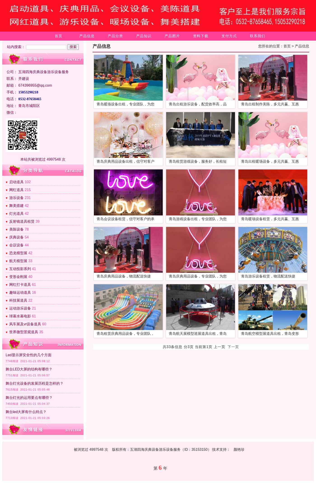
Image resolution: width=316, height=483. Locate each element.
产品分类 (115, 36)
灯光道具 (16, 213)
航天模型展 (18, 261)
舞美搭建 (16, 206)
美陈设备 (16, 229)
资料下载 (200, 36)
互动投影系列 (20, 269)
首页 (58, 36)
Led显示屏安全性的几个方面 (28, 355)
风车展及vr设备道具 (25, 324)
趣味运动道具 (20, 292)
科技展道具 (18, 300)
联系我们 (257, 36)
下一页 (233, 347)
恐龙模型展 (18, 253)
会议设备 (16, 245)
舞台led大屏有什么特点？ (26, 412)
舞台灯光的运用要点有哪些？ (29, 398)
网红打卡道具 (20, 285)
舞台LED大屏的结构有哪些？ (29, 369)
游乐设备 (16, 198)
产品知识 (143, 36)
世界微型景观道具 (23, 332)
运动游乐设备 (20, 308)
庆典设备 (16, 237)
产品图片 (172, 36)
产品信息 (87, 36)
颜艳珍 (239, 449)
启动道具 (16, 182)
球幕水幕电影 (20, 316)
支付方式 (229, 36)
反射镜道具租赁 (22, 221)
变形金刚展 (18, 277)
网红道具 (16, 190)
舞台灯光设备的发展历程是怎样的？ (34, 383)
